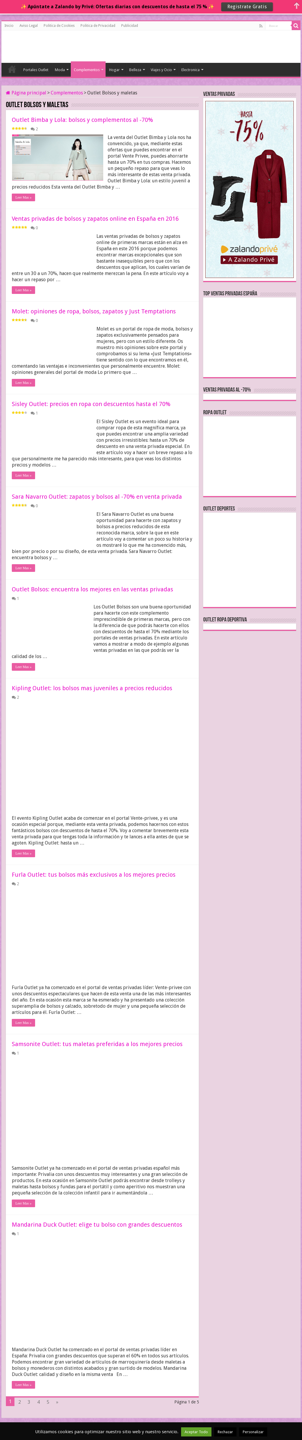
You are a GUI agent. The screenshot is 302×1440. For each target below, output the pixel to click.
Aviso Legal (28, 26)
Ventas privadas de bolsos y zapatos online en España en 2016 (95, 218)
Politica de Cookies (59, 26)
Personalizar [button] (253, 1432)
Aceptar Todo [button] (196, 1432)
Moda (60, 70)
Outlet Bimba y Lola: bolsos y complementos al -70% (82, 119)
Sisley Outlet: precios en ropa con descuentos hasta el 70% (91, 404)
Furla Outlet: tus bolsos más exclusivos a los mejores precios (93, 874)
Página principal (26, 93)
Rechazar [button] (225, 1432)
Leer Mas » (23, 197)
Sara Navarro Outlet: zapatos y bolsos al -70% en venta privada (97, 496)
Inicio (9, 26)
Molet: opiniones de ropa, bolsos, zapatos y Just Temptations (94, 311)
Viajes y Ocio (161, 70)
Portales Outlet (35, 70)
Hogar (114, 70)
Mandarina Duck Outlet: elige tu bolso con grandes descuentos (97, 1224)
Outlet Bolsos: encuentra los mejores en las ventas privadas (92, 589)
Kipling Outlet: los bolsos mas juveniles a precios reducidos (92, 688)
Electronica (190, 70)
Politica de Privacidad (98, 26)
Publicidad (129, 26)
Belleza (135, 70)
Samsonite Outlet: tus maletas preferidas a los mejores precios (97, 1044)
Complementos (87, 70)
